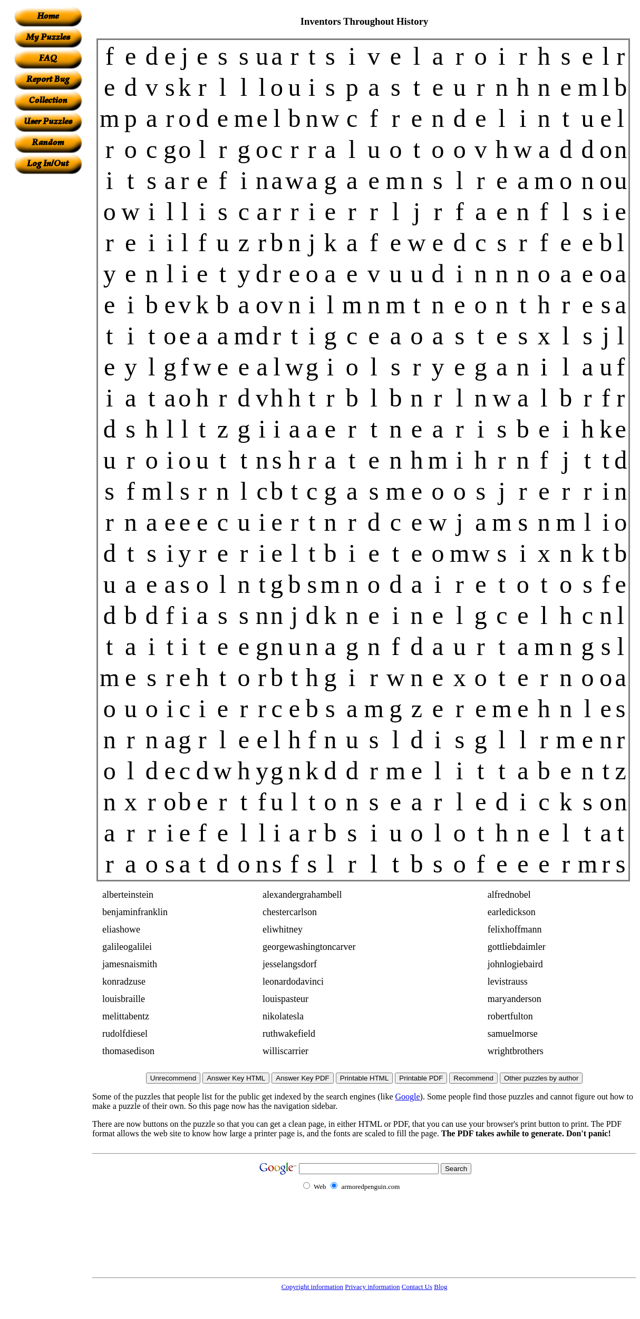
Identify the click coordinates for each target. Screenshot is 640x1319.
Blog (440, 1287)
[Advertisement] (48, 332)
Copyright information (312, 1287)
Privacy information (372, 1287)
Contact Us (417, 1287)
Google (407, 1096)
